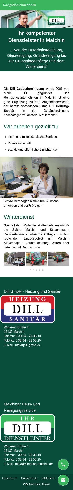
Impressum (9, 478)
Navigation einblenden (19, 5)
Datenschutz (29, 478)
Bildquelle (48, 478)
